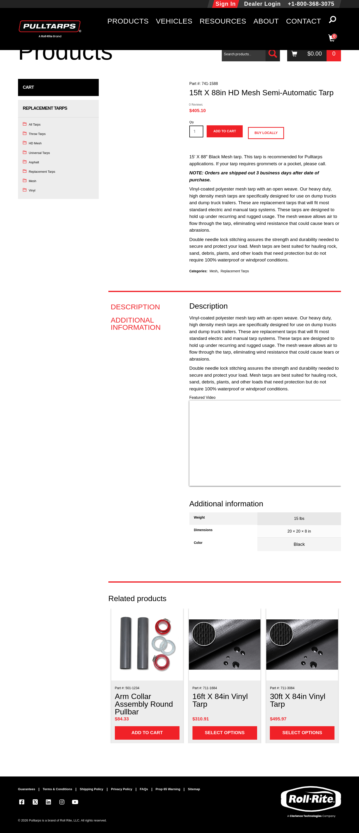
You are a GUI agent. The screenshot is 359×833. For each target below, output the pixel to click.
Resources (223, 21)
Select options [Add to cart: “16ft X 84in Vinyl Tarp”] (225, 732)
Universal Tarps (39, 153)
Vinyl (32, 190)
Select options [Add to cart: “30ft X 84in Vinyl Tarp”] (302, 732)
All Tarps (35, 124)
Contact (303, 21)
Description (135, 307)
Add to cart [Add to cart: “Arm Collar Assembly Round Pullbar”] (147, 732)
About (266, 21)
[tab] (144, 307)
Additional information (136, 324)
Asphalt (34, 162)
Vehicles (174, 21)
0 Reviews (196, 104)
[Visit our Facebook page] (22, 803)
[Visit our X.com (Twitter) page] (35, 803)
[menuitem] (28, 789)
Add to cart (224, 131)
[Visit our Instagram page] (62, 803)
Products (128, 21)
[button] (332, 21)
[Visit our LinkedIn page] (48, 803)
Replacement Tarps (42, 171)
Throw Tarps (37, 134)
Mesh (32, 181)
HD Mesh (35, 143)
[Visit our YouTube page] (75, 803)
